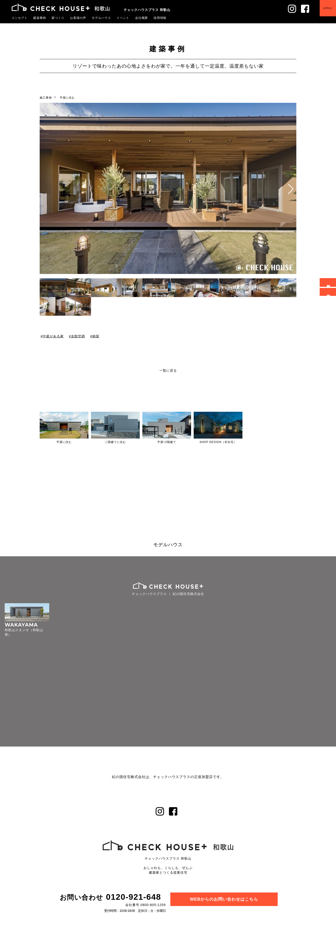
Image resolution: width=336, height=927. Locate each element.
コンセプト (20, 18)
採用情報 (160, 18)
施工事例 (46, 97)
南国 (95, 336)
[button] (291, 189)
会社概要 (141, 18)
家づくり (58, 18)
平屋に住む (67, 97)
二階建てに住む (115, 442)
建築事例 (39, 18)
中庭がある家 (53, 336)
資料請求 (329, 291)
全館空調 (78, 336)
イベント (123, 18)
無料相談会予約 (329, 282)
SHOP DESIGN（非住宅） (218, 442)
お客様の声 (78, 18)
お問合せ (324, 11)
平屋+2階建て (166, 442)
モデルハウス (101, 18)
